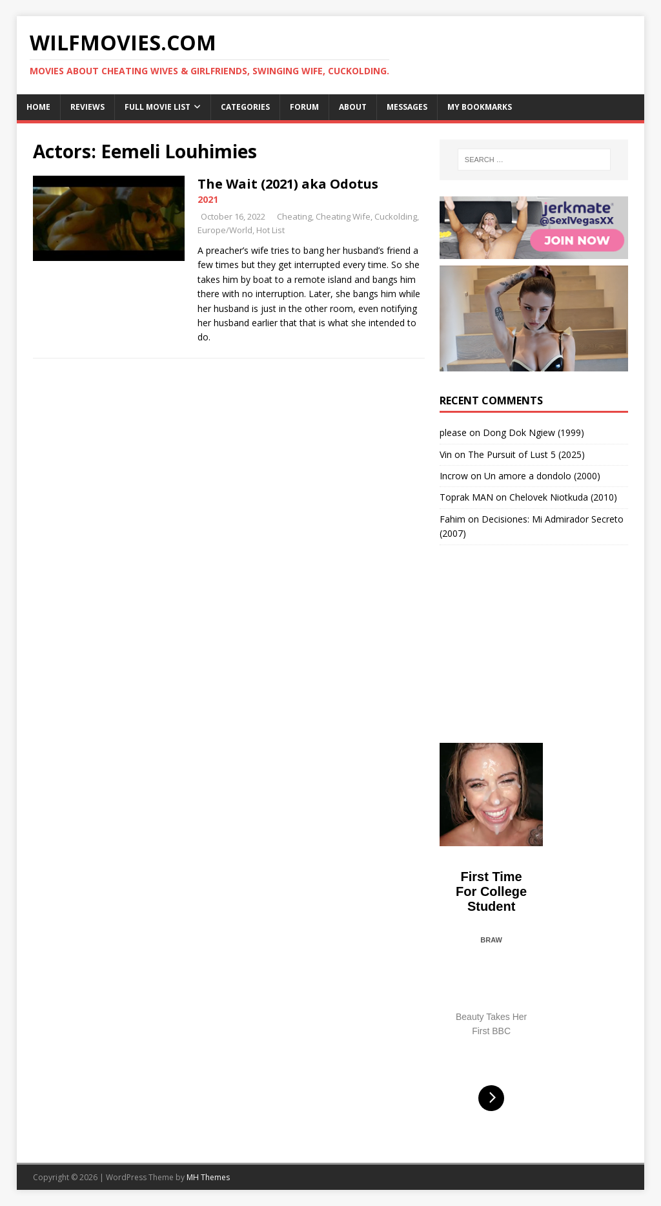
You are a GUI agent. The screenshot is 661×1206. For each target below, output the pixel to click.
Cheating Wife (343, 216)
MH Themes (208, 1177)
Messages (407, 106)
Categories (245, 106)
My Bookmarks (479, 106)
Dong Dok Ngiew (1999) (533, 432)
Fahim (452, 519)
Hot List (270, 230)
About (353, 106)
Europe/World (225, 230)
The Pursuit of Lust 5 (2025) (526, 454)
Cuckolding (395, 216)
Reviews (87, 106)
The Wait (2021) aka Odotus (288, 183)
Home (38, 106)
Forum (304, 106)
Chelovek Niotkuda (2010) (563, 497)
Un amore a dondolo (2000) (542, 476)
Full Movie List (157, 106)
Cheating (294, 216)
